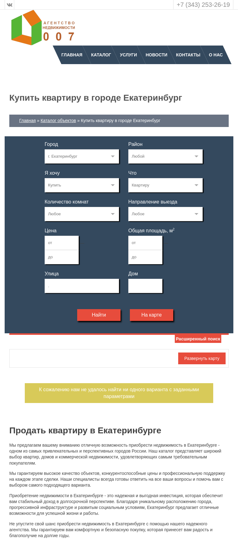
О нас (216, 54)
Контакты (188, 54)
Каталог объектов (58, 120)
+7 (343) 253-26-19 (203, 4)
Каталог (101, 54)
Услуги (128, 54)
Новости (156, 54)
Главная (71, 54)
